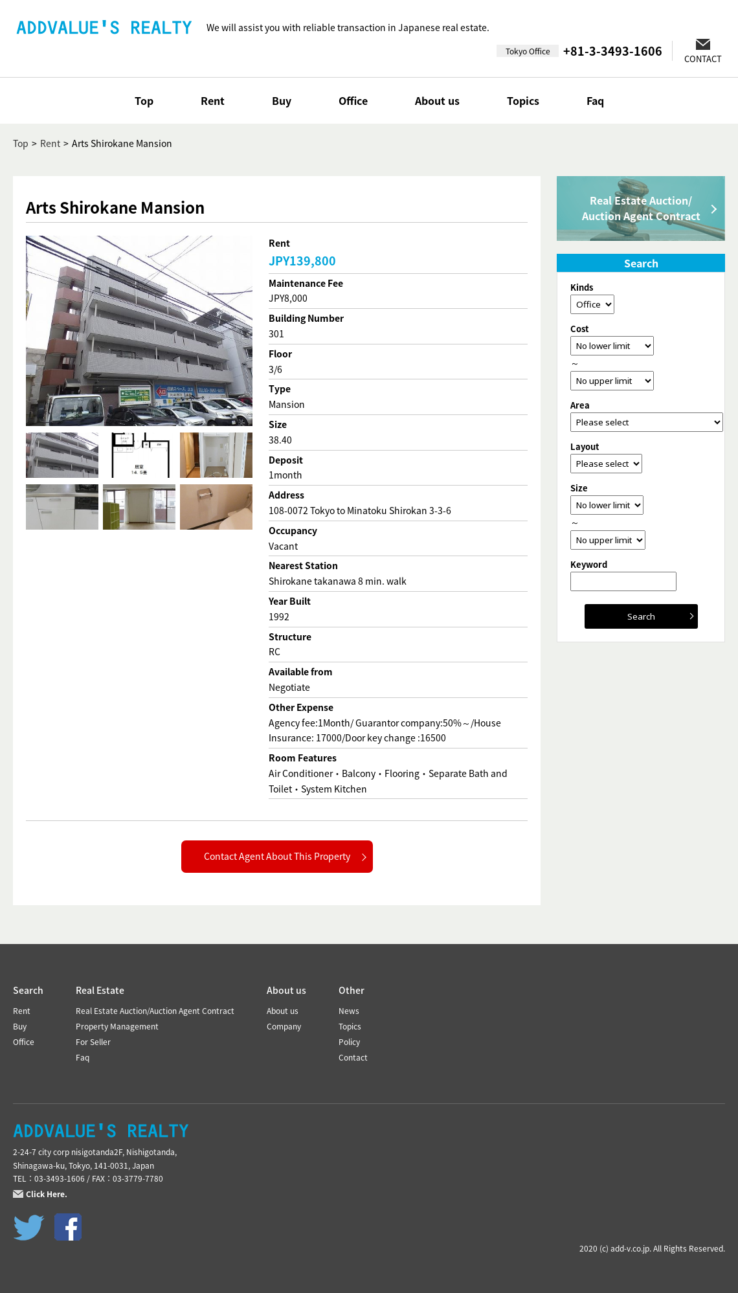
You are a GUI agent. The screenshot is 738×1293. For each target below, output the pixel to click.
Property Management (117, 1026)
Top (144, 100)
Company (284, 1026)
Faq (595, 100)
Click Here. (46, 1193)
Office (353, 100)
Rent (213, 100)
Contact (353, 1057)
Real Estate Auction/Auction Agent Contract (641, 207)
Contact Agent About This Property (277, 855)
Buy (281, 100)
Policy (349, 1042)
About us (437, 100)
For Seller (93, 1042)
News (349, 1011)
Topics (523, 100)
